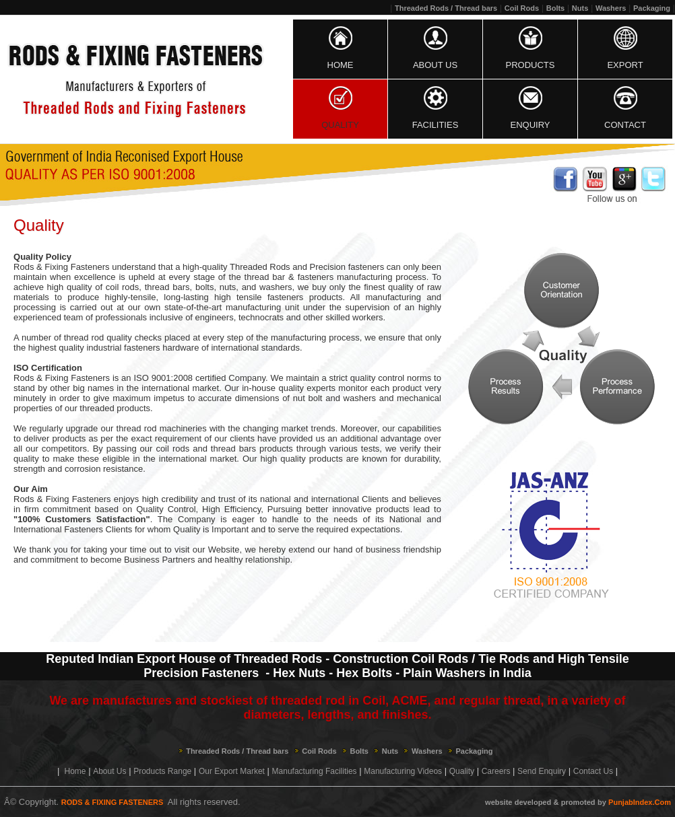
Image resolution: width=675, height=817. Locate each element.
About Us (435, 65)
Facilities (435, 125)
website (498, 802)
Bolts (555, 8)
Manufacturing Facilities (314, 771)
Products (530, 65)
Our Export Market (232, 771)
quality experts (306, 388)
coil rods (122, 287)
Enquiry (530, 125)
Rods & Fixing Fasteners (61, 378)
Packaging (651, 8)
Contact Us (593, 771)
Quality (340, 125)
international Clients (350, 499)
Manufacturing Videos (403, 771)
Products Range (162, 771)
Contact (625, 125)
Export (625, 65)
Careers (496, 771)
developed (533, 802)
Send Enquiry (541, 771)
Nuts (580, 8)
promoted (578, 802)
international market (180, 388)
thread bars (167, 287)
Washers (611, 8)
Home (340, 65)
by (602, 802)
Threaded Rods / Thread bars (446, 8)
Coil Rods (522, 8)
